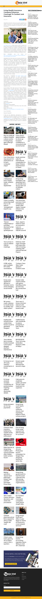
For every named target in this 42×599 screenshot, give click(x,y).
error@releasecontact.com (8, 118)
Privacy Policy (24, 576)
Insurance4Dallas (12, 90)
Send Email (8, 103)
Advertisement (24, 577)
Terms (23, 574)
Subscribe (12, 590)
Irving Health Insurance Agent (20, 75)
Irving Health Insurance (8, 45)
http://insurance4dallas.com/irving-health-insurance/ (16, 109)
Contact (23, 579)
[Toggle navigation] (4, 6)
